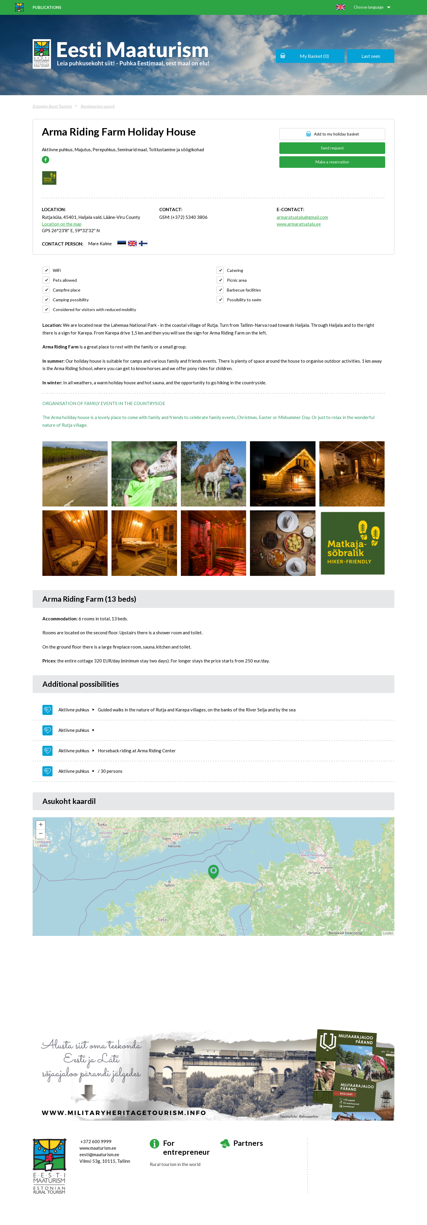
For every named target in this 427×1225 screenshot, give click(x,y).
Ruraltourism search (97, 106)
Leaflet (388, 933)
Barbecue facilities (244, 289)
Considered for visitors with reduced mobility (94, 309)
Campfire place (66, 289)
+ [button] (41, 825)
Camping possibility (71, 299)
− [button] (41, 834)
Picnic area (237, 280)
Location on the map (62, 224)
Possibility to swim (244, 299)
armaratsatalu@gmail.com (302, 217)
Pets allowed (65, 280)
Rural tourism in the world (175, 1164)
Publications (47, 7)
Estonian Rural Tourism (52, 106)
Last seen (370, 56)
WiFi (57, 270)
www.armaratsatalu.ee (299, 224)
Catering (235, 270)
